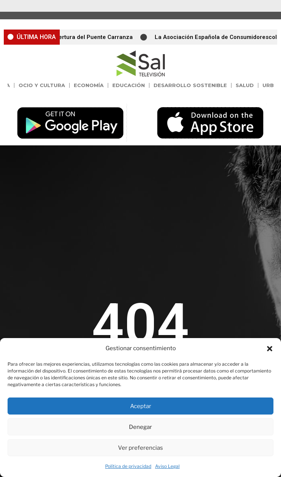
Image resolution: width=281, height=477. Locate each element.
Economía (89, 85)
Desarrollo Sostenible (190, 85)
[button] (269, 348)
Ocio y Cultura (42, 85)
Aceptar (140, 406)
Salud (245, 85)
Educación (128, 85)
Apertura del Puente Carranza (94, 37)
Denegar (140, 427)
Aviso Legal (167, 466)
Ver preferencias (140, 447)
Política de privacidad (128, 466)
